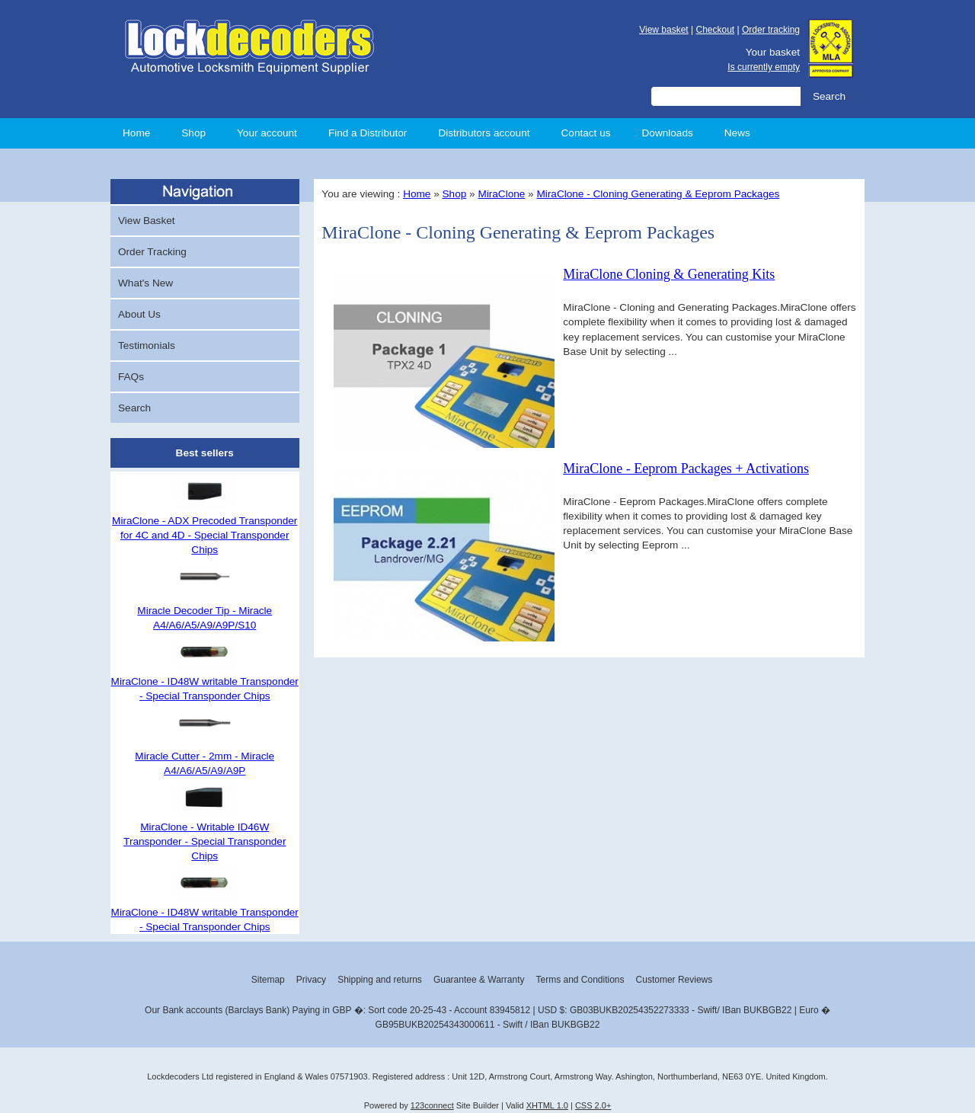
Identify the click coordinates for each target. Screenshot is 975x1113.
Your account (267, 133)
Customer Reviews (674, 979)
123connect (432, 1105)
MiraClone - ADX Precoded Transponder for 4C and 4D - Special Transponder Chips (204, 535)
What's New (145, 283)
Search (134, 408)
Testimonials (146, 345)
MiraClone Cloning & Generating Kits (669, 274)
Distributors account (483, 133)
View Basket (146, 220)
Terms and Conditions (579, 979)
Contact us (586, 133)
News (737, 133)
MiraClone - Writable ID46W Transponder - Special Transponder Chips (204, 841)
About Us (139, 314)
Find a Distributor (368, 133)
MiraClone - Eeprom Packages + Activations (686, 468)
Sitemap (268, 979)
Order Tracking (152, 251)
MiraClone (501, 194)
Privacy (311, 979)
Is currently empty (763, 67)
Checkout (714, 29)
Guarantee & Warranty (479, 979)
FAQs (131, 376)
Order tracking (771, 29)
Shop (193, 133)
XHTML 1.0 (547, 1105)
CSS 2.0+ (593, 1105)
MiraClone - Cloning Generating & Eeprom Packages (657, 194)
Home (136, 133)
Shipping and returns (379, 979)
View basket (663, 29)
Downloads (667, 133)
